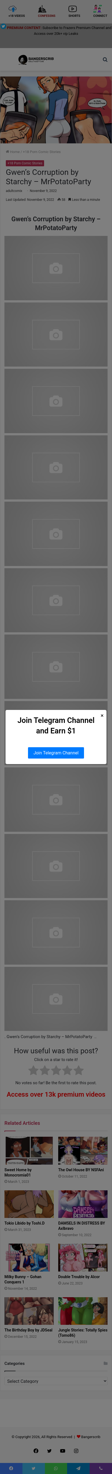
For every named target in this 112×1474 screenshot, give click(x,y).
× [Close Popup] (102, 715)
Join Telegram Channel (56, 753)
